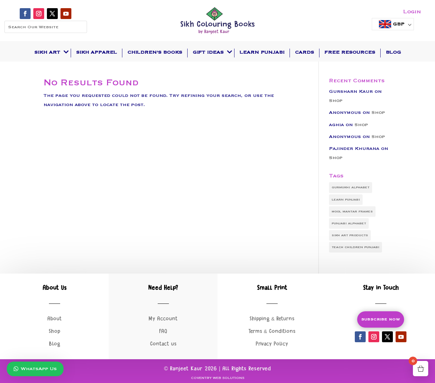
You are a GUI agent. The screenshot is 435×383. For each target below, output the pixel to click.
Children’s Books (154, 52)
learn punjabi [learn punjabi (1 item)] (346, 199)
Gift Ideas (208, 52)
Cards (304, 52)
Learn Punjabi (262, 52)
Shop (336, 100)
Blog (393, 52)
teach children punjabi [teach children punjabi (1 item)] (355, 247)
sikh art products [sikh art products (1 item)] (350, 235)
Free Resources (350, 52)
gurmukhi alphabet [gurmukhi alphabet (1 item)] (350, 187)
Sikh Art (47, 52)
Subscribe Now (380, 319)
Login (412, 11)
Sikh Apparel (96, 52)
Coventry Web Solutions (217, 378)
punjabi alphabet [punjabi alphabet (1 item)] (349, 223)
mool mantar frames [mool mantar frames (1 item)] (352, 211)
